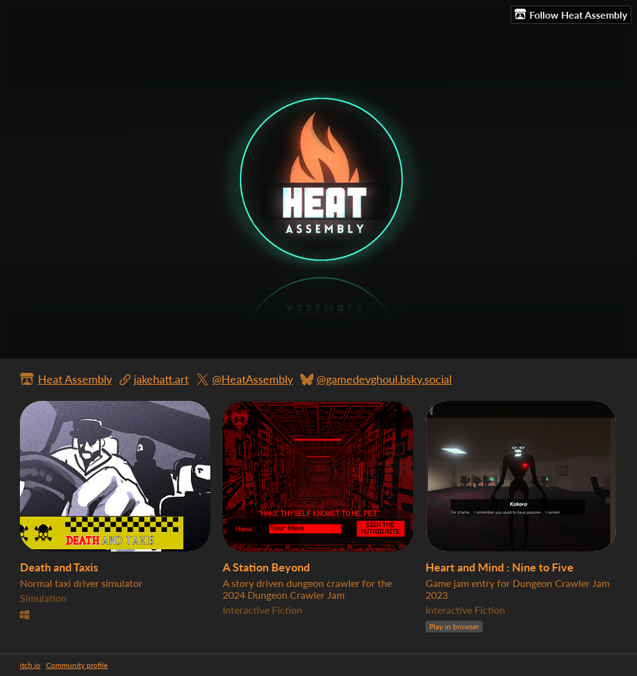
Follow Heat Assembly (570, 14)
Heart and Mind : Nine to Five (499, 567)
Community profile (77, 665)
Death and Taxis (59, 567)
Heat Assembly (75, 379)
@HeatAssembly (252, 379)
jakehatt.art (161, 379)
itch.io (30, 665)
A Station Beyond (266, 567)
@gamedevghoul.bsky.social (384, 379)
